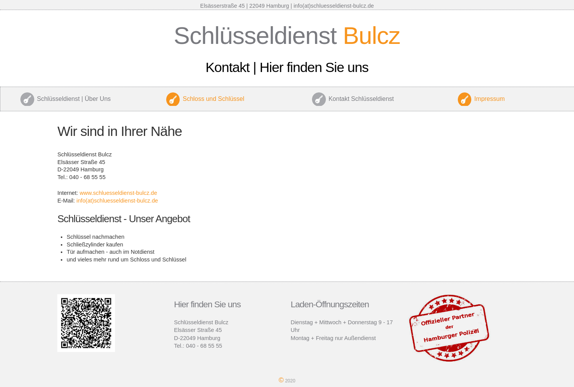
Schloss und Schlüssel (213, 98)
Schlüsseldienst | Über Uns (74, 98)
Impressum (489, 98)
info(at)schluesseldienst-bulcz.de (117, 201)
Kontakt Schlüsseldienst (361, 98)
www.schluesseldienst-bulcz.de (118, 193)
